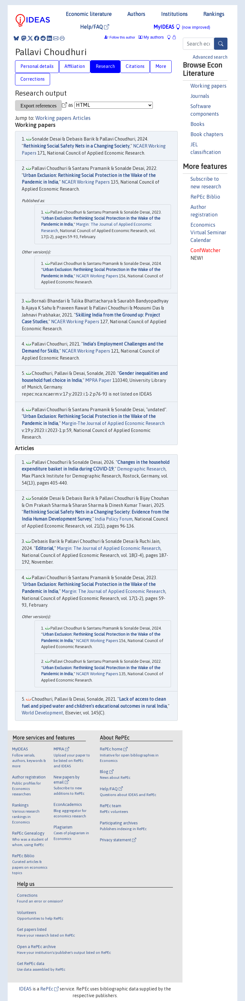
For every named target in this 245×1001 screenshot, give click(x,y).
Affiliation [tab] (74, 66)
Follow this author (122, 37)
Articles (82, 118)
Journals (199, 96)
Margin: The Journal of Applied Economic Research (108, 548)
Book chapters (206, 134)
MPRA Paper (98, 380)
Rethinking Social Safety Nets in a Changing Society (76, 146)
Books (197, 124)
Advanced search (210, 57)
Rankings (213, 14)
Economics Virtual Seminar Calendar (208, 232)
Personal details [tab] (37, 66)
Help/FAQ (94, 27)
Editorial (44, 548)
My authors (151, 37)
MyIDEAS (181, 27)
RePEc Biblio (205, 197)
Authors (136, 14)
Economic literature (89, 14)
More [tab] (160, 66)
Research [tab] (105, 66)
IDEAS (25, 988)
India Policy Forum (113, 519)
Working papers (208, 86)
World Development (42, 712)
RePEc (49, 988)
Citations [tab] (135, 66)
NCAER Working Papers (86, 182)
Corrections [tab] (32, 79)
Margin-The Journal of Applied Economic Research (113, 423)
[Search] (220, 44)
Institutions (174, 14)
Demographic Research (141, 468)
